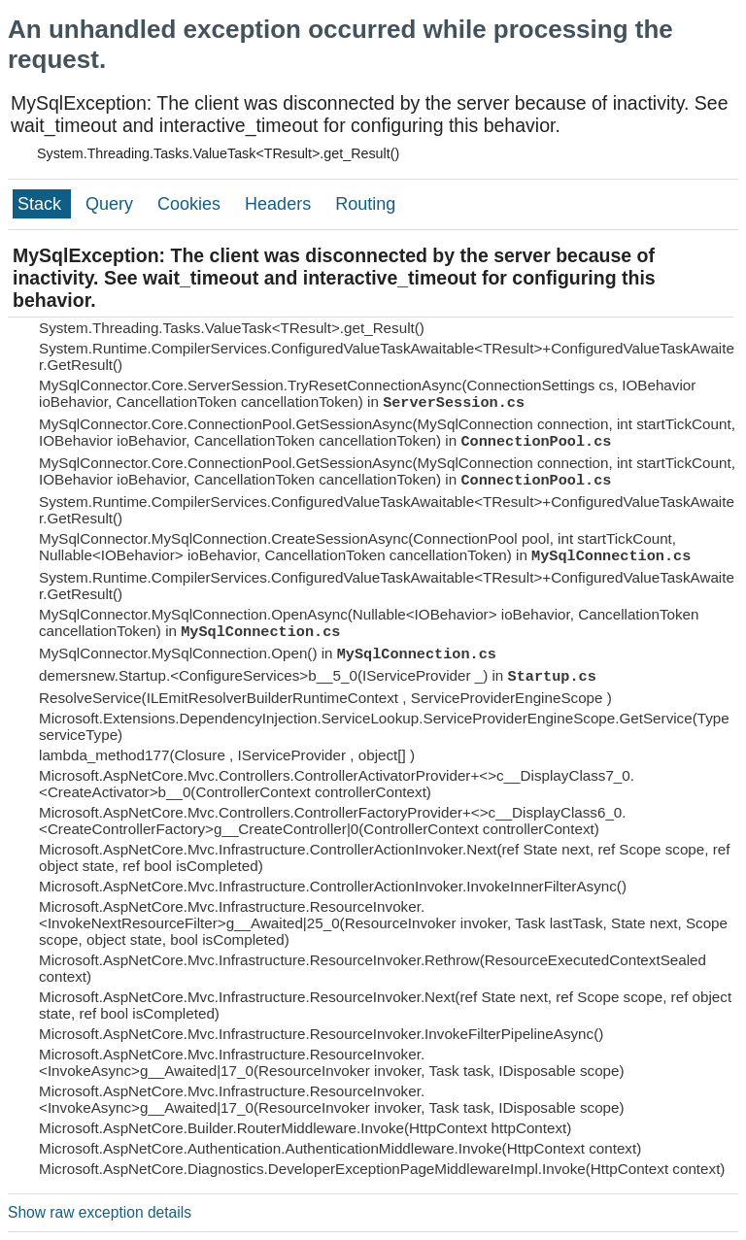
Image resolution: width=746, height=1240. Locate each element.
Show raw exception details (99, 1212)
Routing (365, 204)
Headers (280, 204)
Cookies (191, 204)
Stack (41, 204)
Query (111, 204)
